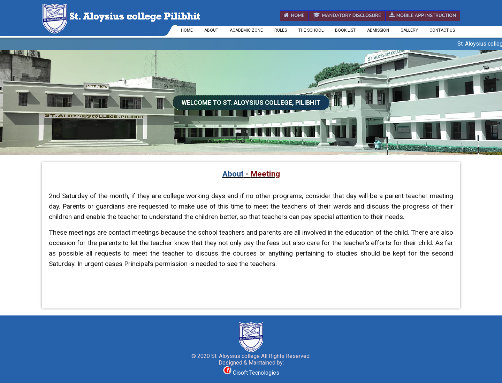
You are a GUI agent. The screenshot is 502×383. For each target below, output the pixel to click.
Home (294, 16)
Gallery (409, 30)
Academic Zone (246, 30)
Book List (345, 30)
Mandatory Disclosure (347, 16)
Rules (280, 30)
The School (311, 30)
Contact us (442, 30)
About (211, 30)
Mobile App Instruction (422, 16)
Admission (378, 30)
